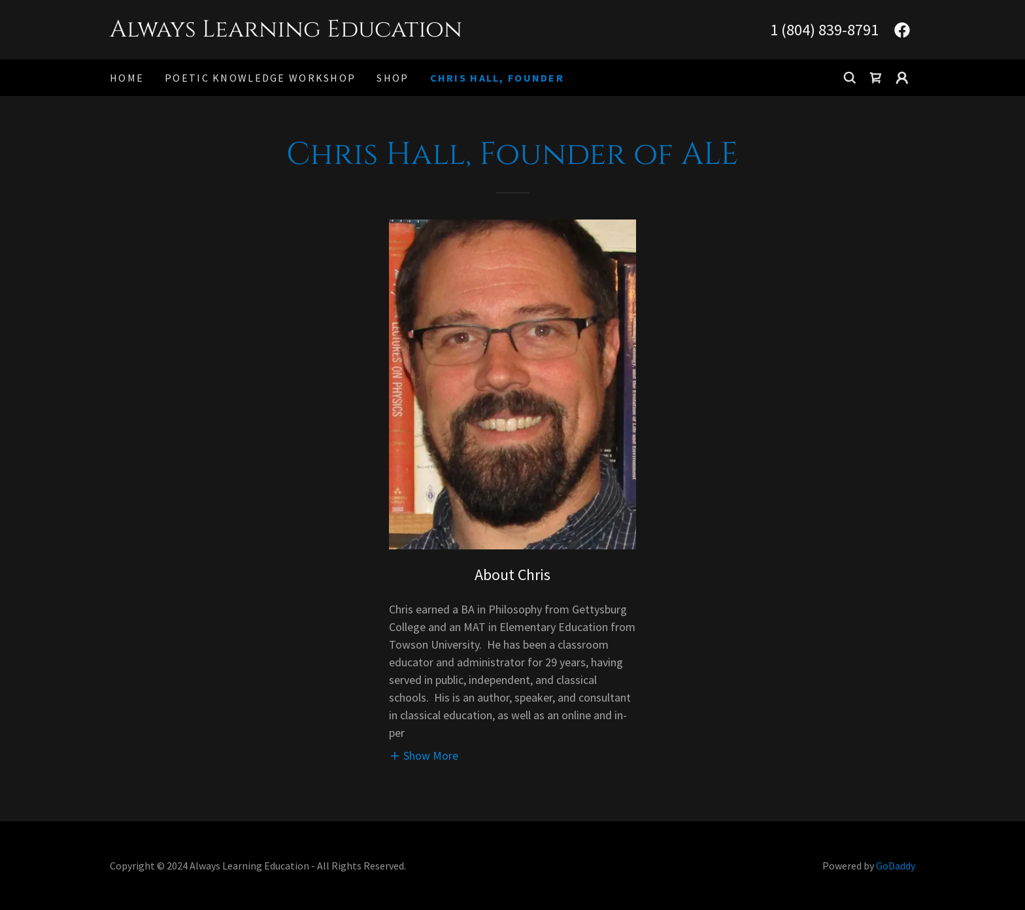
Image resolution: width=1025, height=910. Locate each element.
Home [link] (127, 77)
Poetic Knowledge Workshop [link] (260, 77)
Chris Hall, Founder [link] (497, 77)
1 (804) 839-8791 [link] (824, 30)
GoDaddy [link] (895, 865)
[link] (311, 32)
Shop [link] (393, 77)
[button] (902, 78)
